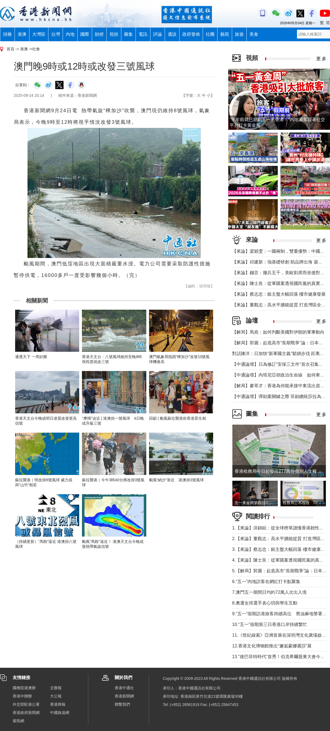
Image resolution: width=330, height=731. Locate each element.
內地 (70, 34)
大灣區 (38, 34)
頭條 (7, 34)
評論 (157, 34)
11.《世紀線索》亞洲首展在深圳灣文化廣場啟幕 (279, 635)
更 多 (321, 58)
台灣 (55, 34)
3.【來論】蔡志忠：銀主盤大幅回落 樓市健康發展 (280, 549)
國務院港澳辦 (24, 688)
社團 (210, 34)
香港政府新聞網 (26, 712)
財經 (99, 34)
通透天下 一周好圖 (31, 356)
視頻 (113, 34)
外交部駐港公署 (26, 704)
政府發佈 (191, 34)
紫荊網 (18, 721)
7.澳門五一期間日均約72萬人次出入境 (269, 592)
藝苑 (224, 34)
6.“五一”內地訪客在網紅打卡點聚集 (266, 581)
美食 (253, 34)
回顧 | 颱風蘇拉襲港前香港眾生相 (177, 418)
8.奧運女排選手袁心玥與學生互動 (264, 603)
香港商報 (57, 704)
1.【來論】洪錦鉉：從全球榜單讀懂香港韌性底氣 (280, 528)
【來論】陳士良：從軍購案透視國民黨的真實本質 (280, 283)
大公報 (56, 696)
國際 (84, 34)
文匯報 (56, 688)
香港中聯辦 (22, 696)
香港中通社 (124, 688)
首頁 (10, 49)
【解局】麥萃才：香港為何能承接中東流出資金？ (280, 385)
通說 (172, 34)
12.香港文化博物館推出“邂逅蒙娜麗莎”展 (272, 646)
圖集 (128, 34)
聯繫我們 (122, 704)
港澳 (22, 34)
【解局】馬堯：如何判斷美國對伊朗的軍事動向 (278, 332)
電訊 (143, 34)
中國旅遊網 (59, 712)
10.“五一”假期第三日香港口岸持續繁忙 (269, 624)
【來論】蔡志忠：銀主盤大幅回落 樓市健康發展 (279, 294)
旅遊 (239, 34)
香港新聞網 (124, 696)
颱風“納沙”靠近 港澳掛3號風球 (176, 480)
